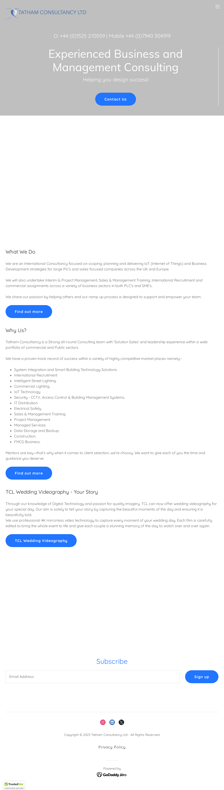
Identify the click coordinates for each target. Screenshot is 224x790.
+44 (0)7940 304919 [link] (148, 36)
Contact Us (115, 99)
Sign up (201, 676)
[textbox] (93, 676)
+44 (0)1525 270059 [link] (82, 36)
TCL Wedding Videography (41, 540)
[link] (48, 6)
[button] (217, 6)
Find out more (29, 311)
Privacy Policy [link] (111, 747)
